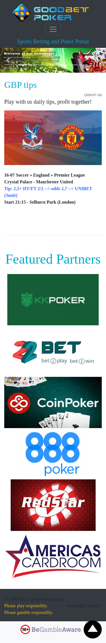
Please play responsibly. (25, 605)
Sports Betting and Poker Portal (53, 41)
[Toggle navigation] (53, 29)
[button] (8, 60)
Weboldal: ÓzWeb (82, 605)
